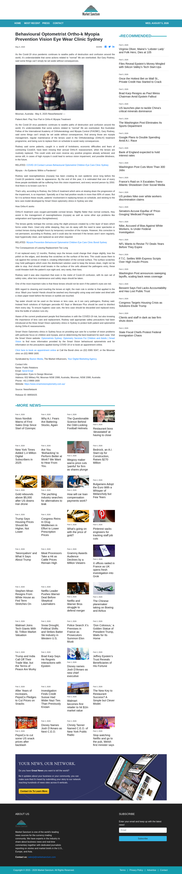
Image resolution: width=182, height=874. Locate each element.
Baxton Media (36, 359)
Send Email (27, 371)
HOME (17, 23)
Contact (164, 870)
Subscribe (143, 838)
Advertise (151, 870)
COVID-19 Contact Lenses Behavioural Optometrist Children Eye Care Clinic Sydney (67, 165)
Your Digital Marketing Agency (82, 359)
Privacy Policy (136, 870)
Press (46, 23)
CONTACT (58, 23)
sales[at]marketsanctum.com (42, 857)
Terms (123, 870)
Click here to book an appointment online (35, 350)
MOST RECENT (32, 23)
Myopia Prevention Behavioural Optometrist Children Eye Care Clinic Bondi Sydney (66, 242)
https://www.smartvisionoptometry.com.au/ (44, 384)
